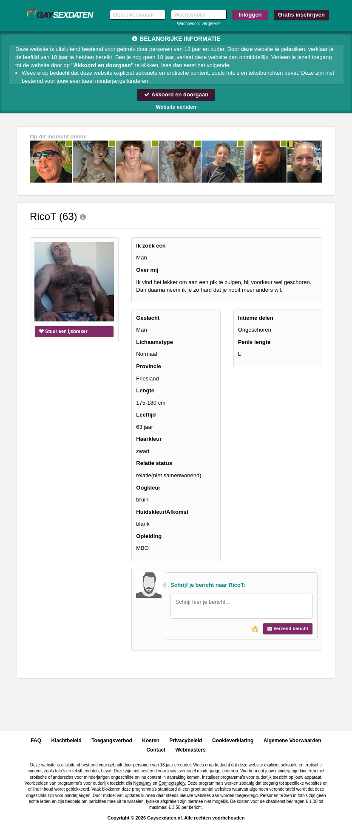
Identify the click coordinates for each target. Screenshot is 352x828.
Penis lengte (254, 342)
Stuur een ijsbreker (63, 331)
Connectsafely (172, 783)
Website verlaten (176, 107)
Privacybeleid (185, 741)
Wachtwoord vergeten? (198, 23)
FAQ (36, 741)
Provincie (148, 366)
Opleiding (149, 536)
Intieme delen (255, 318)
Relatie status (154, 463)
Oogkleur (148, 487)
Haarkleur (149, 439)
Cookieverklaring (232, 741)
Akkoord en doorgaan (176, 94)
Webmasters (190, 750)
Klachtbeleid (66, 741)
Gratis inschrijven (301, 14)
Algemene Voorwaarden (292, 741)
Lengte (145, 390)
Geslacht (147, 318)
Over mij (147, 270)
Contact (155, 750)
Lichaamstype (154, 342)
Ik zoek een (150, 245)
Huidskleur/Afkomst (162, 512)
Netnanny (142, 783)
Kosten (150, 741)
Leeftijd (146, 414)
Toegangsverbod (111, 741)
